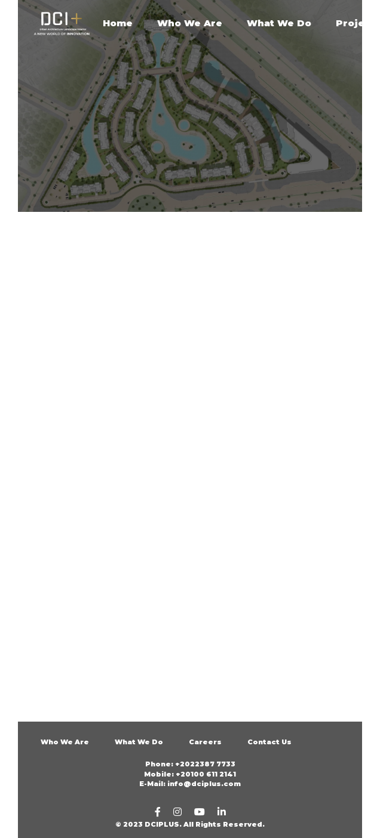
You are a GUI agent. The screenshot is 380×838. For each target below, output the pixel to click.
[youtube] (199, 811)
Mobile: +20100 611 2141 (190, 774)
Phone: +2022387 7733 (190, 764)
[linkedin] (222, 811)
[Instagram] (177, 811)
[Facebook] (158, 811)
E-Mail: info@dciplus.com (190, 784)
